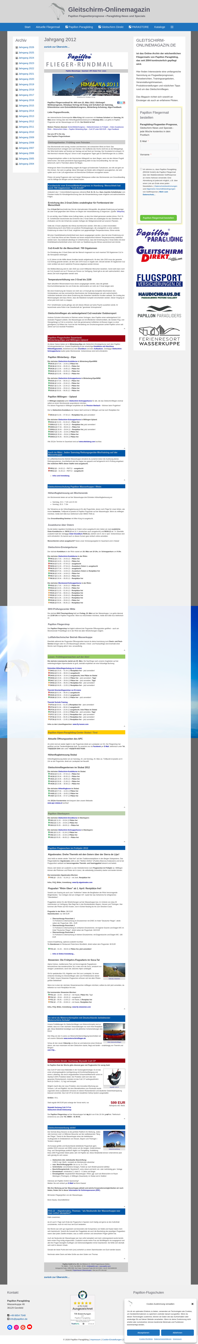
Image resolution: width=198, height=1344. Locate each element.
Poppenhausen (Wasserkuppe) (82, 1270)
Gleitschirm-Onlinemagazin (109, 9)
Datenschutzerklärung (162, 1339)
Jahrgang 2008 (26, 142)
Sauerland (85, 71)
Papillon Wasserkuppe (73, 71)
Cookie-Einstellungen (112, 1339)
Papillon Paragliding (79, 26)
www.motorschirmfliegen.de (75, 1038)
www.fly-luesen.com (80, 724)
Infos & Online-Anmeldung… (64, 954)
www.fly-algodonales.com (82, 882)
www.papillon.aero (105, 1266)
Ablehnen (177, 1332)
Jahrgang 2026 (26, 47)
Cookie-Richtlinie (146, 1339)
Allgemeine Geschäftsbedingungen (160, 189)
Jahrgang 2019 (26, 84)
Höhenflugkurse (64, 789)
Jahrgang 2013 (26, 116)
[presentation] (161, 204)
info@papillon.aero (93, 1266)
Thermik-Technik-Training (58, 702)
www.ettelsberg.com (87, 442)
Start (27, 26)
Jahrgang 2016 (26, 100)
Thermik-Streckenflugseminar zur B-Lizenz (64, 690)
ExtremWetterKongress (76, 127)
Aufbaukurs (98, 349)
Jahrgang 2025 (26, 52)
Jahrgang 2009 (26, 137)
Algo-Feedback (113, 129)
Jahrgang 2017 (26, 95)
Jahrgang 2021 (26, 74)
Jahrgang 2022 (26, 68)
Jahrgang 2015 (26, 105)
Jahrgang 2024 (26, 58)
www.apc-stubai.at (55, 803)
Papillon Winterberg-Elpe (78, 129)
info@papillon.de (18, 1319)
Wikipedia (120, 211)
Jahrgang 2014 (26, 111)
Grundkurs (82, 349)
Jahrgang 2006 (26, 153)
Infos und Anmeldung (61, 476)
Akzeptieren (143, 1332)
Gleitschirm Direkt (110, 26)
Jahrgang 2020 (26, 79)
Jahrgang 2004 (26, 164)
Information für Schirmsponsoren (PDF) (84, 1190)
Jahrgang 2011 (26, 127)
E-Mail (143, 141)
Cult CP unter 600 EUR (98, 129)
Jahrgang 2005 (26, 158)
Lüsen (104, 71)
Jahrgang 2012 (26, 121)
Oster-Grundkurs (76, 534)
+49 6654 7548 (18, 1315)
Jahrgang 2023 (26, 63)
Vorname (144, 154)
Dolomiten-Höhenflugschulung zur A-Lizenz (65, 668)
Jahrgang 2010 (26, 132)
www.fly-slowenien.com (81, 1007)
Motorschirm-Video (60, 129)
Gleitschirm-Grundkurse (67, 818)
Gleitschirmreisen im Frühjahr (97, 127)
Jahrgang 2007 (26, 148)
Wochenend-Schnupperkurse (69, 583)
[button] (192, 1304)
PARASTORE (139, 26)
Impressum (177, 1339)
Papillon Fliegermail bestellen (158, 217)
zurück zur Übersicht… (57, 47)
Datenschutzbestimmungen (166, 186)
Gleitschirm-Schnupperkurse (69, 378)
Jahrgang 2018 (26, 89)
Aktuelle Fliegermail (48, 26)
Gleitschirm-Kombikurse (67, 361)
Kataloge (159, 26)
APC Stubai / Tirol (95, 71)
